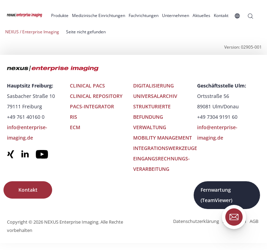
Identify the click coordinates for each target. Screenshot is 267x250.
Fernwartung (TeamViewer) (216, 194)
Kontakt (28, 189)
